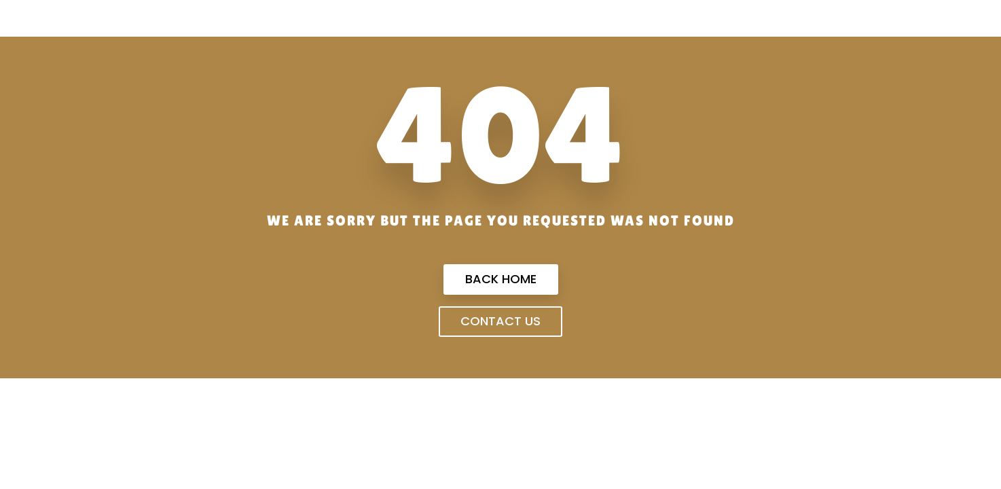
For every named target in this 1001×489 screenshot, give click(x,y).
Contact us (500, 320)
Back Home (500, 278)
